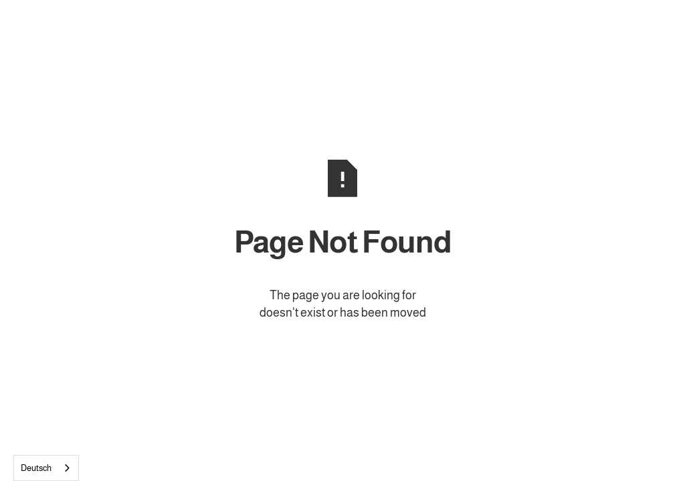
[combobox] (46, 468)
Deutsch (36, 468)
